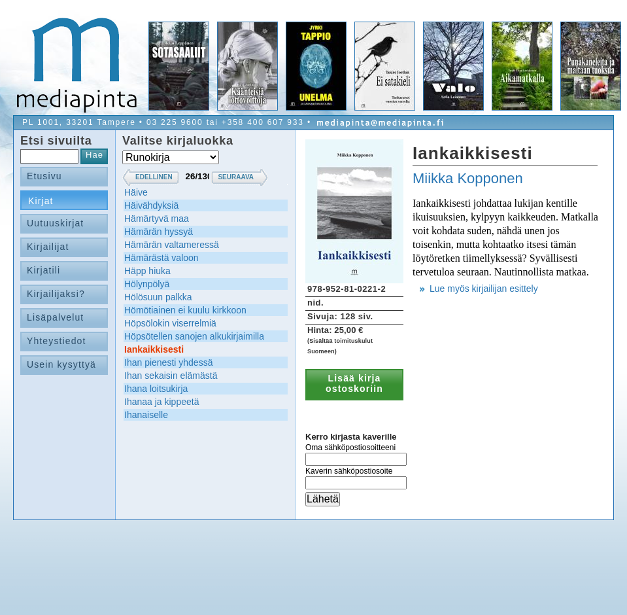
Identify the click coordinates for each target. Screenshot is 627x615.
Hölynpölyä (146, 284)
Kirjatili (43, 270)
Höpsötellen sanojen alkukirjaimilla (194, 336)
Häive (136, 192)
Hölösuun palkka (158, 297)
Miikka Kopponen (468, 178)
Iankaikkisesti (154, 349)
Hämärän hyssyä (158, 231)
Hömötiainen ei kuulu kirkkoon (185, 310)
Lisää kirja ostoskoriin (354, 383)
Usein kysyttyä (61, 364)
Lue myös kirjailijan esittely (484, 288)
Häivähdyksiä (151, 205)
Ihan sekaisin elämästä (170, 375)
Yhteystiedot (56, 341)
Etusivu (44, 176)
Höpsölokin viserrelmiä (170, 323)
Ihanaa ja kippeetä (161, 401)
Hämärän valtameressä (171, 244)
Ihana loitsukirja (156, 388)
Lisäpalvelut (55, 317)
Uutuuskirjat (55, 223)
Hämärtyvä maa (156, 218)
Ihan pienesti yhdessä (168, 362)
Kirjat (41, 201)
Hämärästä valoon (161, 258)
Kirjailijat (48, 246)
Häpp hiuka (147, 271)
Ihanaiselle (146, 415)
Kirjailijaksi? (56, 294)
